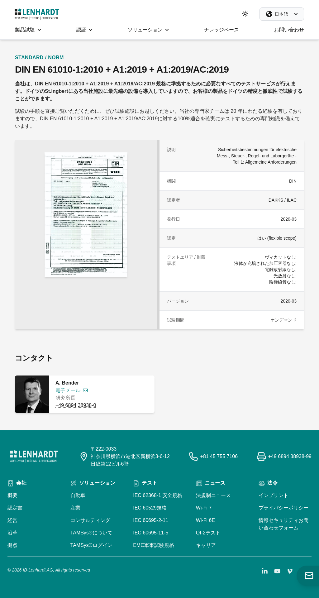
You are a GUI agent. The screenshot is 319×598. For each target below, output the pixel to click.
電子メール (67, 390)
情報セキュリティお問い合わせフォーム (283, 524)
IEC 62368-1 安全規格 (157, 495)
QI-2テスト (208, 532)
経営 (12, 520)
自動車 (77, 495)
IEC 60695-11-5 (150, 532)
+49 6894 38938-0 (75, 405)
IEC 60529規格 (150, 507)
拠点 (12, 545)
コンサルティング (90, 520)
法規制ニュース (213, 495)
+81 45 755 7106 (219, 456)
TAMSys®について (91, 532)
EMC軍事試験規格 (153, 545)
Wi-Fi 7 (204, 507)
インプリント (273, 495)
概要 (12, 495)
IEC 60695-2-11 (150, 520)
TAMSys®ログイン (91, 545)
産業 (75, 507)
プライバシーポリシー (283, 507)
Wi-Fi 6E (205, 520)
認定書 (14, 507)
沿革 (12, 532)
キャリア (206, 545)
